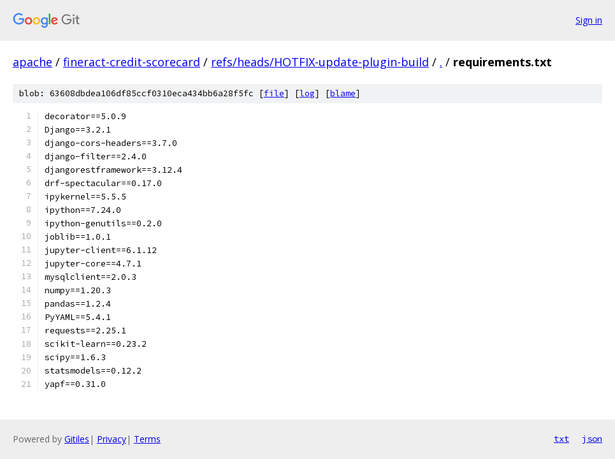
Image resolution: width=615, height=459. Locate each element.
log (307, 93)
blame (343, 93)
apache (32, 61)
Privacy (111, 439)
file (274, 93)
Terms (147, 439)
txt (561, 438)
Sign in (588, 20)
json (592, 438)
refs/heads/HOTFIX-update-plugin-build (320, 61)
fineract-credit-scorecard (131, 61)
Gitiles (76, 439)
